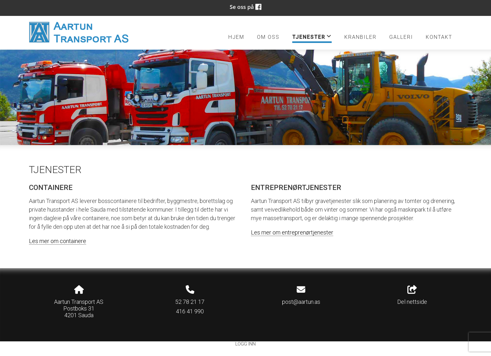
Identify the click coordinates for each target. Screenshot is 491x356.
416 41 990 (190, 311)
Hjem (236, 37)
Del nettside (412, 295)
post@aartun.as (301, 301)
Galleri (401, 37)
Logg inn (245, 344)
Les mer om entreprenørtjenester (292, 232)
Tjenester (312, 38)
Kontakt (439, 37)
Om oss (268, 37)
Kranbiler (360, 37)
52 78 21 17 (189, 301)
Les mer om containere (57, 241)
